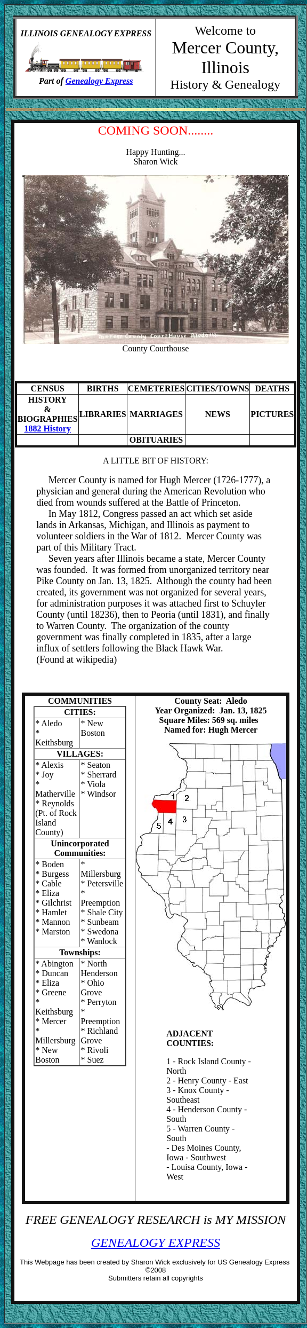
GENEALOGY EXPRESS (155, 1243)
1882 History (47, 428)
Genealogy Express (99, 80)
